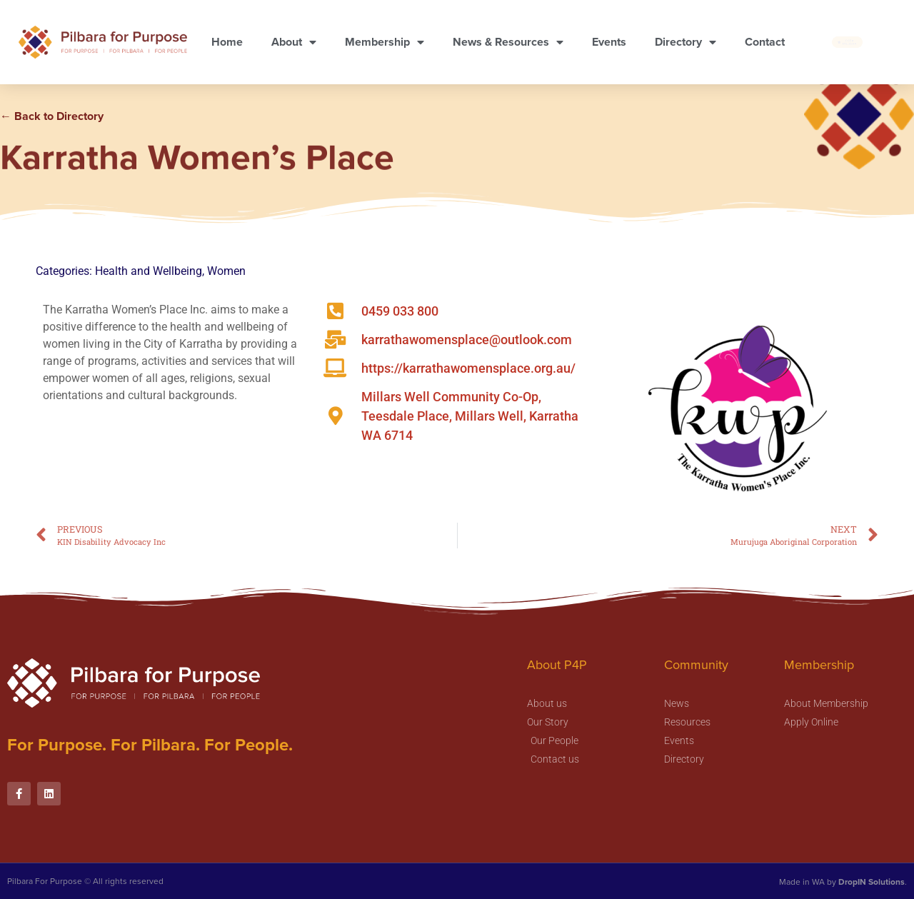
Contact (765, 42)
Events (609, 42)
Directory (685, 42)
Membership (384, 42)
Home (227, 42)
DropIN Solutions (871, 881)
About (293, 42)
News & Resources (508, 42)
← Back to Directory (52, 116)
